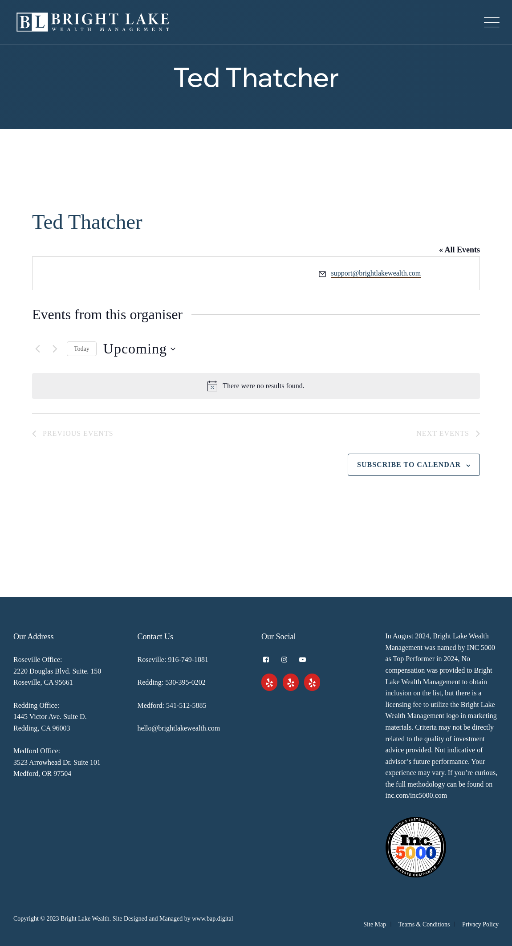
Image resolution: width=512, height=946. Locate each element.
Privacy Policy (480, 924)
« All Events (459, 249)
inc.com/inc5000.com (416, 795)
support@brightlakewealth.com (376, 273)
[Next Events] (54, 349)
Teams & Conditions (424, 924)
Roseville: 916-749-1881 (173, 659)
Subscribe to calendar (409, 464)
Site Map (374, 924)
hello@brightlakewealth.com (179, 728)
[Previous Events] (37, 349)
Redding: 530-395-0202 (172, 682)
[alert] (256, 386)
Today (81, 348)
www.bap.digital (212, 918)
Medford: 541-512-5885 (172, 705)
